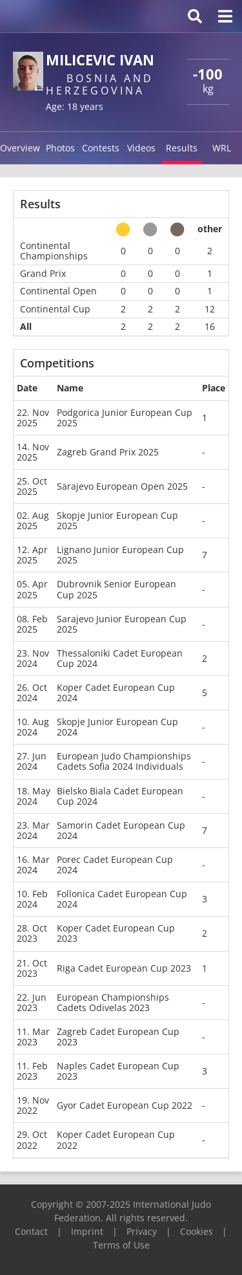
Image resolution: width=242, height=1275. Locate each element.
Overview (20, 148)
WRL (221, 148)
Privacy (141, 1231)
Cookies (196, 1231)
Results (181, 148)
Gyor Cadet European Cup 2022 (124, 1105)
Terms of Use (121, 1245)
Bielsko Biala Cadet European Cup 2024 (120, 796)
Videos (141, 148)
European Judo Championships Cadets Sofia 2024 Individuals (124, 761)
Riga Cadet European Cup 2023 (124, 968)
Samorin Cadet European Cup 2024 (121, 830)
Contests (100, 148)
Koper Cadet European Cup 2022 (116, 1139)
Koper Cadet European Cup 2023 (116, 933)
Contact (31, 1231)
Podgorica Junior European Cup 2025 (124, 417)
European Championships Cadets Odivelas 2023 (113, 1002)
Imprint (87, 1231)
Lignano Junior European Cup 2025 (120, 554)
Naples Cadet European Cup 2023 (118, 1071)
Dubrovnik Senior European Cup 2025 (116, 589)
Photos (60, 148)
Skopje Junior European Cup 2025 (117, 520)
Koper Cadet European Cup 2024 (116, 692)
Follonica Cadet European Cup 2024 (122, 899)
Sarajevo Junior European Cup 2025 (122, 624)
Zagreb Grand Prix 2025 (108, 452)
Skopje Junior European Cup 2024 (117, 726)
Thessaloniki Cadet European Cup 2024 (120, 658)
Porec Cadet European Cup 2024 (115, 864)
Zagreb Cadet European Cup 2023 (118, 1036)
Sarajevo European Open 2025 (122, 486)
